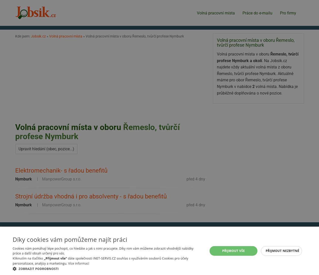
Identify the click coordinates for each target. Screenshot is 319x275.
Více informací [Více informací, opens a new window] (78, 263)
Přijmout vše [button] (233, 251)
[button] (107, 268)
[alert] (159, 137)
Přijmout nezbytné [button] (282, 251)
